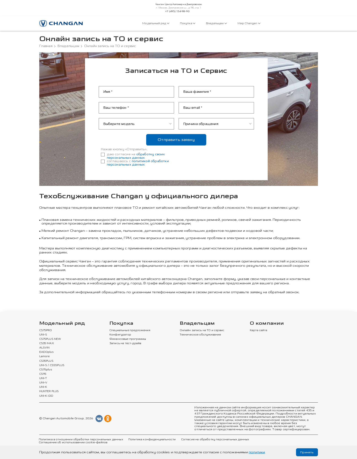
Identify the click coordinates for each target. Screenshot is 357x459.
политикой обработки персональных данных (138, 162)
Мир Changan (249, 23)
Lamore (44, 356)
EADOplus (46, 352)
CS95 (43, 374)
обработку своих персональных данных (136, 156)
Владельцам (216, 23)
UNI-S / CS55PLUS (52, 365)
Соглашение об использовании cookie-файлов (73, 442)
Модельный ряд (155, 23)
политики (257, 452)
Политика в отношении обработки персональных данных (81, 439)
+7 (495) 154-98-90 (177, 11)
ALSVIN (44, 347)
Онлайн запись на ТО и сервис (202, 330)
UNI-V (43, 382)
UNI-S (43, 334)
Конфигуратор (120, 334)
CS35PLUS (46, 361)
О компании (267, 323)
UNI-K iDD (46, 396)
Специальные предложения (129, 330)
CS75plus (45, 369)
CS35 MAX (46, 343)
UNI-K (43, 387)
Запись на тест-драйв (125, 343)
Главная (46, 46)
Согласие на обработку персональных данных (215, 439)
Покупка (187, 23)
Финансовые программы (127, 339)
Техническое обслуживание (200, 334)
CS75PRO (45, 330)
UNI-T (43, 378)
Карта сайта (258, 330)
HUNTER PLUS (49, 391)
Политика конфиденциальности (152, 439)
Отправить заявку (176, 139)
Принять (307, 452)
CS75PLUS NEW (50, 339)
